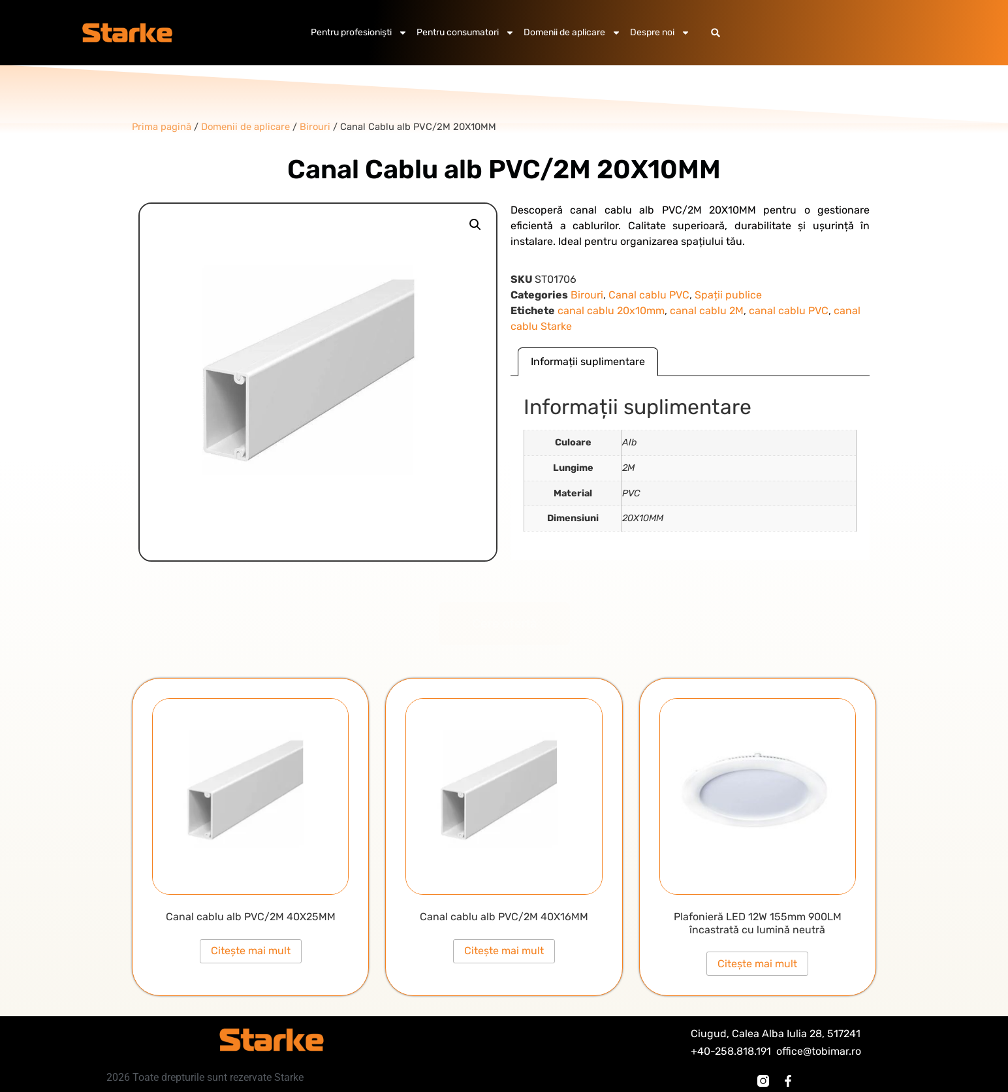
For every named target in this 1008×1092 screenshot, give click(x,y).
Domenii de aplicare (572, 32)
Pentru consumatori (465, 32)
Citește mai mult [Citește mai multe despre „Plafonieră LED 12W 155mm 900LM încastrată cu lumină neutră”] (757, 963)
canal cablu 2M (707, 310)
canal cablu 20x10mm (611, 310)
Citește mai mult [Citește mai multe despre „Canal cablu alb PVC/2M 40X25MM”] (251, 950)
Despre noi (660, 32)
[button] (716, 33)
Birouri (587, 295)
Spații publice (728, 295)
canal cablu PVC (788, 310)
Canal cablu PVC (648, 295)
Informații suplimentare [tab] (588, 361)
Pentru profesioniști (359, 32)
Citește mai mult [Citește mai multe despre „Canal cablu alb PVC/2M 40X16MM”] (504, 950)
